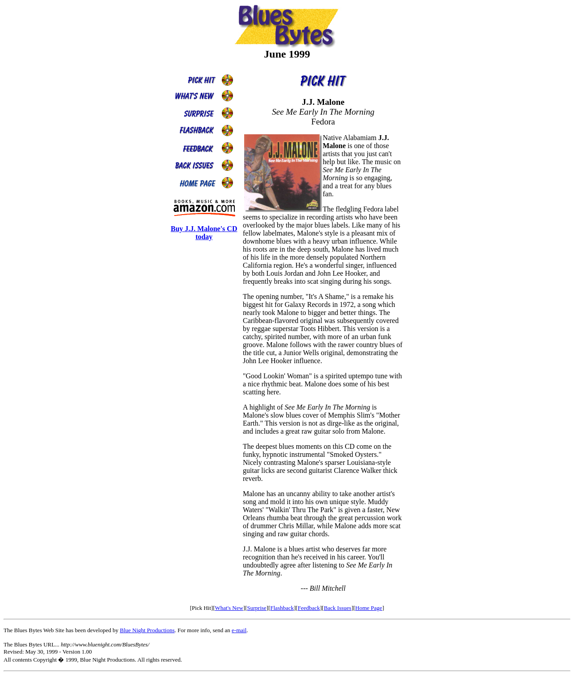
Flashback (282, 608)
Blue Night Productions (147, 630)
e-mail (239, 630)
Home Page (368, 608)
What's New (229, 608)
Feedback (309, 608)
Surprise (256, 608)
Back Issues (337, 608)
